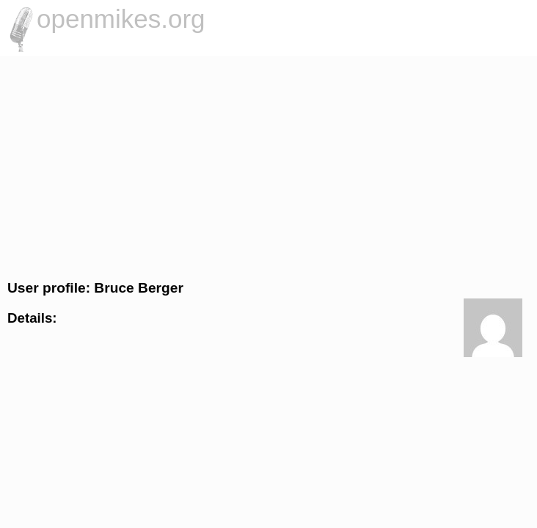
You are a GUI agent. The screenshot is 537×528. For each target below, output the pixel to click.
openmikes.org (121, 18)
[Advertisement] (268, 165)
